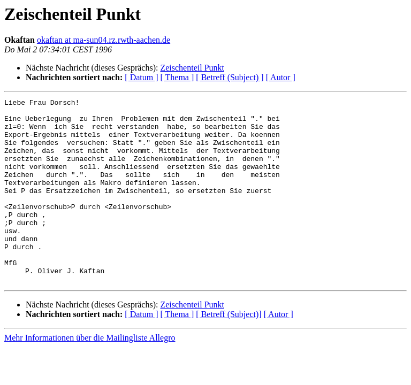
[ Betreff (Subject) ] (229, 77)
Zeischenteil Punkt (192, 67)
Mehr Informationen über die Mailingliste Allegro (89, 374)
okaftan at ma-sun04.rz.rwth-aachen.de (103, 39)
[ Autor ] (280, 77)
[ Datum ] (141, 77)
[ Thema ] (177, 77)
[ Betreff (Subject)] (228, 351)
